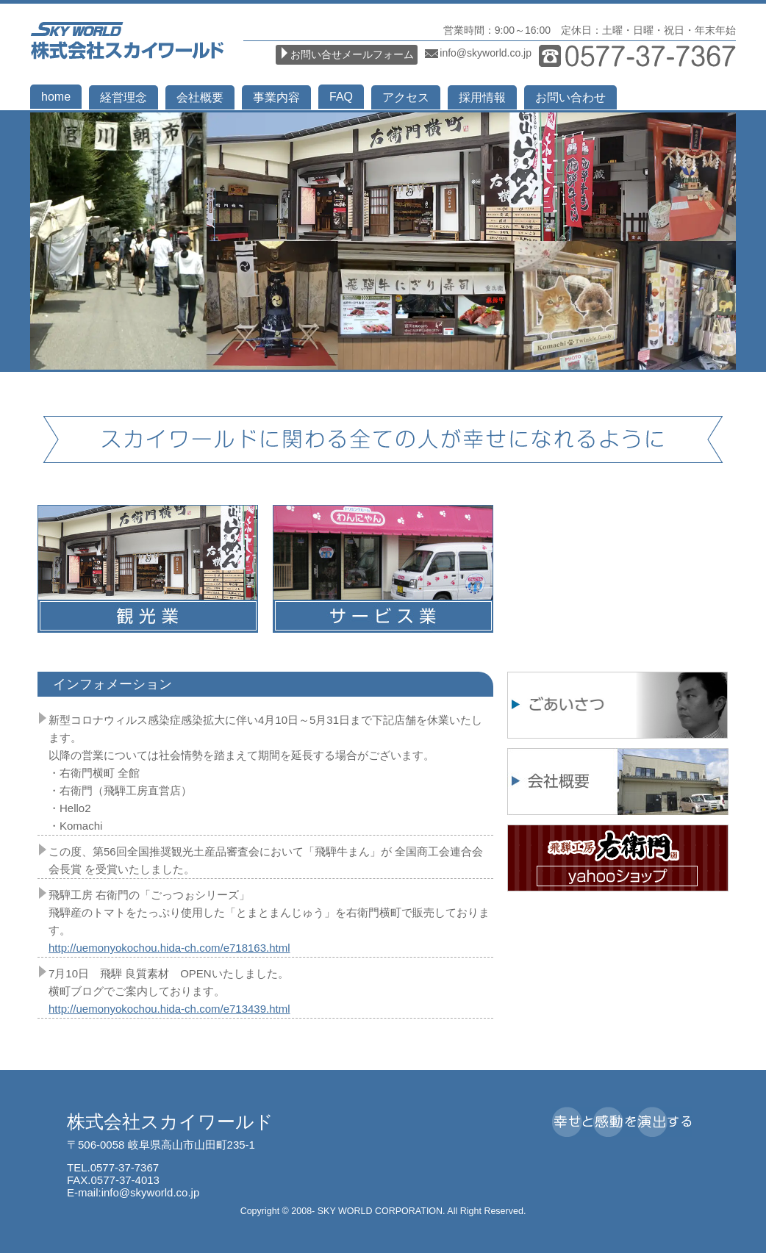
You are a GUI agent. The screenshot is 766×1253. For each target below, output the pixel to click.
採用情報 (482, 97)
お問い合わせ (570, 97)
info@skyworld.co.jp (485, 53)
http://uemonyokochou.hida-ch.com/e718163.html (169, 947)
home (56, 96)
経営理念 (123, 97)
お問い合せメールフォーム (352, 54)
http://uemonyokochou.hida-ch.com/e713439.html (169, 1008)
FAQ (341, 96)
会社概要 (199, 97)
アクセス (405, 97)
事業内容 (276, 97)
